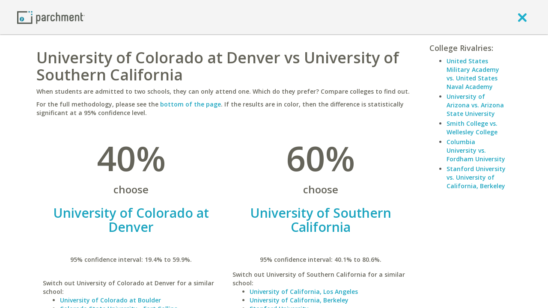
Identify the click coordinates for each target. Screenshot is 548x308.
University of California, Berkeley (299, 300)
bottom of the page (190, 104)
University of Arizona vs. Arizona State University (475, 105)
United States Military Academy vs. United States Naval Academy (473, 74)
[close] (522, 17)
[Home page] (51, 17)
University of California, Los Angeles (304, 291)
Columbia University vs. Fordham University (476, 150)
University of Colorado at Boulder (110, 300)
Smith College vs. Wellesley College (472, 127)
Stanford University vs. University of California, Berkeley (476, 177)
